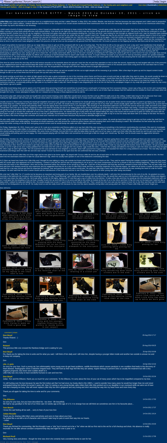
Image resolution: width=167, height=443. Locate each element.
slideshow (162, 5)
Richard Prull (9, 436)
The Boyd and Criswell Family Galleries (84, 5)
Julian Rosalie (9, 414)
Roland (6, 345)
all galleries (21, 5)
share (15, 332)
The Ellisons (8, 399)
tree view (142, 5)
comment (8, 332)
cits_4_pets (8, 364)
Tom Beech (8, 407)
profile (12, 5)
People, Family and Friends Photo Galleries (47, 5)
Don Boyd (7, 335)
